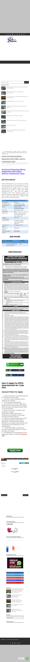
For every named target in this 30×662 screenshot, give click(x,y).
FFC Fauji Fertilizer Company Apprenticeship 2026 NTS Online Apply (17, 601)
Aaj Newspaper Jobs (8, 151)
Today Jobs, (10, 165)
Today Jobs (4, 152)
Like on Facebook (15, 573)
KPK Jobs (19, 151)
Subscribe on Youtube (15, 583)
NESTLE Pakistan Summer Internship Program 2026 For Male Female (17, 591)
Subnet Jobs (10, 639)
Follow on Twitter (15, 575)
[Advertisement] (15, 8)
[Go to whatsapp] (27, 658)
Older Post (26, 495)
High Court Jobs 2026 (11, 125)
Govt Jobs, (25, 164)
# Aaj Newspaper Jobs (8, 458)
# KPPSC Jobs (25, 458)
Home (3, 151)
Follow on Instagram (15, 580)
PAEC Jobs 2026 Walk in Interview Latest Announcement (16, 596)
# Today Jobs (4, 460)
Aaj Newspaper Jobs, (19, 164)
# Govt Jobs (15, 458)
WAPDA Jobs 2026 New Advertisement (14, 115)
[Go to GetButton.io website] (27, 660)
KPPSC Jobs (24, 151)
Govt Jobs (15, 151)
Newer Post (4, 495)
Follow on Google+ (15, 578)
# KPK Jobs (20, 458)
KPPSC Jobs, (6, 165)
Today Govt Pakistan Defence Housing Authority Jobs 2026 (17, 610)
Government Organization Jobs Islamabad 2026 (17, 120)
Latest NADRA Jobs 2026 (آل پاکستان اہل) (15, 101)
